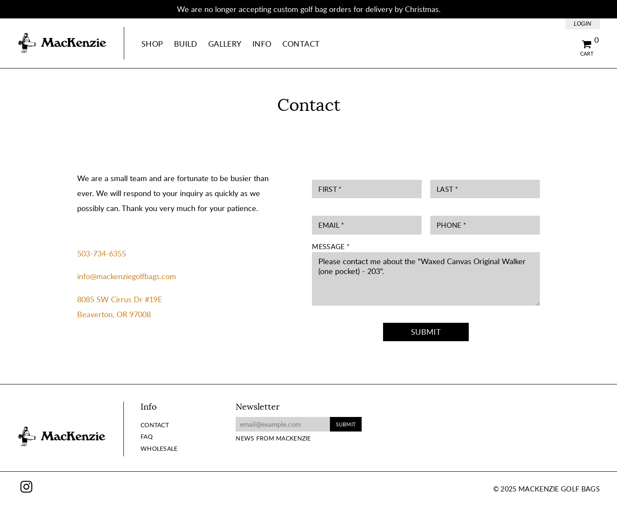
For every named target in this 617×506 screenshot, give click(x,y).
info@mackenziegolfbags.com (126, 276)
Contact (301, 44)
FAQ (147, 436)
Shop (152, 44)
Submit (426, 332)
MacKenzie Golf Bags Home (62, 43)
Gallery (225, 44)
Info (261, 44)
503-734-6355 (101, 253)
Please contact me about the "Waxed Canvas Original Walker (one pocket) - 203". (425, 279)
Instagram (26, 486)
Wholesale (159, 448)
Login (582, 23)
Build (186, 44)
